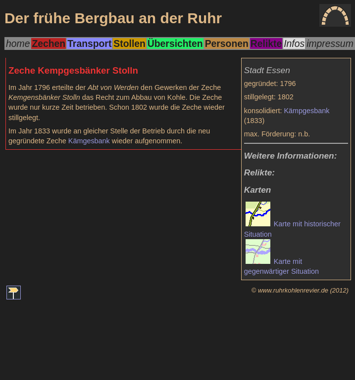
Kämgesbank (89, 141)
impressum (330, 43)
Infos (294, 43)
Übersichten (175, 43)
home (18, 43)
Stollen (129, 43)
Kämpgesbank (307, 111)
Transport (89, 43)
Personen (227, 43)
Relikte (266, 43)
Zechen (48, 43)
